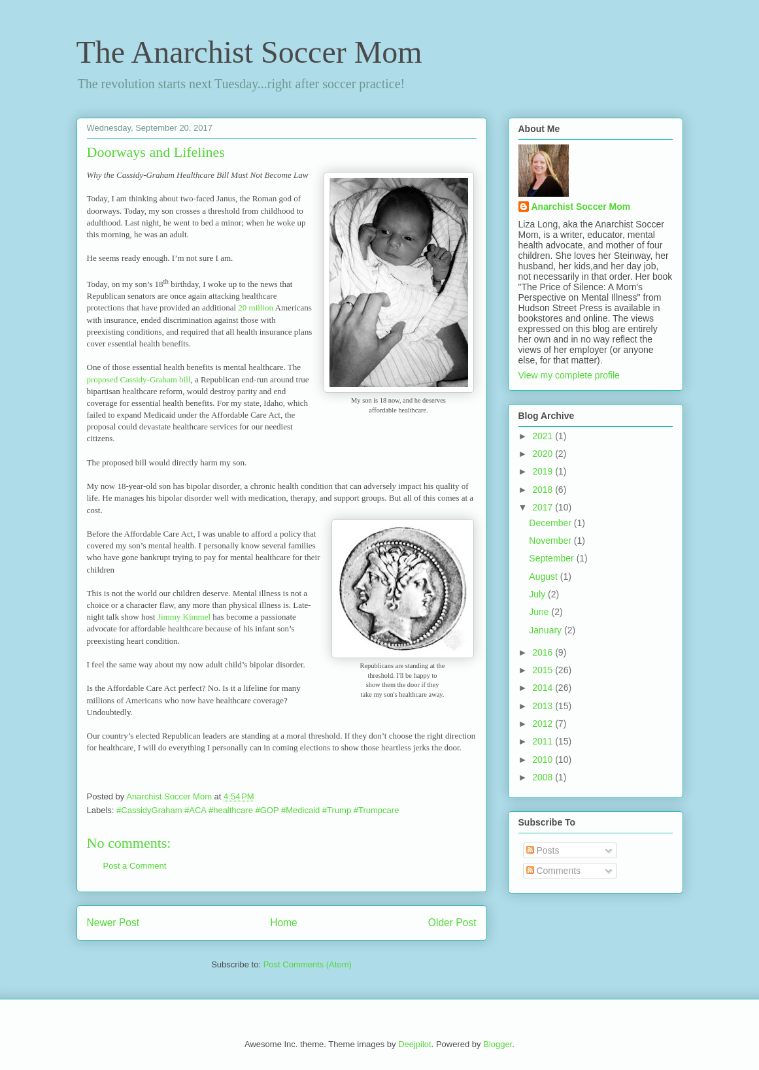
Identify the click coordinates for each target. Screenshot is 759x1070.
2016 (543, 652)
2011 (543, 741)
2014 (543, 687)
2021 (543, 436)
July (538, 594)
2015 (543, 670)
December (551, 523)
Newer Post (113, 922)
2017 (543, 507)
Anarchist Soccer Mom (581, 206)
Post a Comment (135, 866)
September (552, 558)
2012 (543, 723)
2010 (543, 759)
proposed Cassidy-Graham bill (139, 379)
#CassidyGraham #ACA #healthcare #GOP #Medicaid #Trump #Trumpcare (257, 810)
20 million (255, 307)
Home (283, 922)
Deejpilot (414, 1044)
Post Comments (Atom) (307, 964)
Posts (543, 850)
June (540, 612)
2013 (543, 706)
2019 (543, 471)
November (551, 540)
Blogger (497, 1044)
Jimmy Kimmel (184, 617)
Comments (553, 870)
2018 (543, 489)
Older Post (452, 922)
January (546, 630)
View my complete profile (569, 375)
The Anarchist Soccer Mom (249, 52)
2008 (543, 777)
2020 (543, 453)
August (544, 576)
